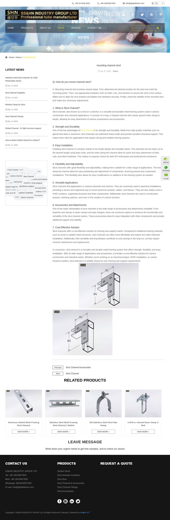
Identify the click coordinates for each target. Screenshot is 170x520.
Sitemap (64, 512)
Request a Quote (116, 463)
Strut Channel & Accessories (70, 483)
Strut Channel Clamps (14, 116)
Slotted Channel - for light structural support (23, 128)
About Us (45, 28)
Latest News (14, 69)
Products (27, 28)
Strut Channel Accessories (78, 367)
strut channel (87, 130)
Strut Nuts (62, 479)
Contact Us (94, 28)
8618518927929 (23, 483)
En (157, 3)
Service (75, 28)
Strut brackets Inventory (68, 475)
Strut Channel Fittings (67, 487)
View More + (23, 432)
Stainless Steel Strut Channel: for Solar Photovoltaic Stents (21, 79)
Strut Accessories (65, 491)
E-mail (166, 179)
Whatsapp (166, 170)
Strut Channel (29, 57)
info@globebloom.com (135, 3)
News (61, 28)
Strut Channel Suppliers (15, 93)
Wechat (166, 162)
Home (11, 28)
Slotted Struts (63, 471)
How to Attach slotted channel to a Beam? (22, 140)
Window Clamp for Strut (15, 105)
